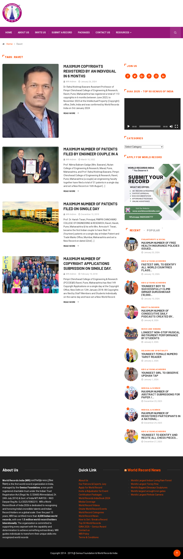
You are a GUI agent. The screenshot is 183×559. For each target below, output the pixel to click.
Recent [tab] (133, 230)
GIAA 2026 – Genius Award (92, 526)
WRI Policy (84, 533)
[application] (152, 113)
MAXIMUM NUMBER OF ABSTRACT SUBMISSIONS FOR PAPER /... (160, 394)
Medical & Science (150, 388)
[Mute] (171, 126)
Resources (122, 32)
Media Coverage (87, 501)
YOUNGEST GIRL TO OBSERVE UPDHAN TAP (159, 374)
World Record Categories (91, 512)
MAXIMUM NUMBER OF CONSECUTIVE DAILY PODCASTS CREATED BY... (157, 313)
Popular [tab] (152, 230)
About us (23, 32)
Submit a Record (62, 32)
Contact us (103, 32)
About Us (83, 480)
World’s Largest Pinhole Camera (147, 494)
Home (8, 32)
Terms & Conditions (89, 537)
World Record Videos (89, 505)
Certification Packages (90, 494)
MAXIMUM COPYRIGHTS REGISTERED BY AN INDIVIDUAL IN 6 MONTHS (89, 71)
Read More (71, 113)
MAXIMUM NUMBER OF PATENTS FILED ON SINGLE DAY (90, 206)
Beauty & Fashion (150, 307)
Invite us (40, 32)
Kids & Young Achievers (153, 261)
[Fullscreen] (176, 126)
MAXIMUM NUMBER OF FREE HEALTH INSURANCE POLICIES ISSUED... (160, 245)
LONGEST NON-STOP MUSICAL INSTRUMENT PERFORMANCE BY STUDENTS (160, 335)
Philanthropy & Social (153, 239)
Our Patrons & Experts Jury (92, 484)
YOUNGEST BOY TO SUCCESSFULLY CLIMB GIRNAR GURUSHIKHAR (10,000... (155, 290)
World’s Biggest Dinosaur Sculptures (149, 487)
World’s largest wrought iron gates (148, 491)
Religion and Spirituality (154, 350)
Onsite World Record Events (93, 508)
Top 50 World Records (90, 523)
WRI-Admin (71, 81)
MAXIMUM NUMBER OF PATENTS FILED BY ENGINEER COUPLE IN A (90, 151)
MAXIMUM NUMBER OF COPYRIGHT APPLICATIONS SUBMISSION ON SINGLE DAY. (87, 263)
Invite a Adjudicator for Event (93, 491)
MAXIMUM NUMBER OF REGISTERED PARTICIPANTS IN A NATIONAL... (160, 415)
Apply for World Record (90, 487)
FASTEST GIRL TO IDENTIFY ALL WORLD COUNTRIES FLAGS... (158, 267)
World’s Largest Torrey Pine (145, 484)
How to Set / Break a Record (93, 519)
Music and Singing (151, 329)
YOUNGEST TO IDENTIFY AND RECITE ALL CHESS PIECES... (159, 436)
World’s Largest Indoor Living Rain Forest (151, 480)
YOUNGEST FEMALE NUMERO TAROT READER (159, 355)
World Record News (88, 516)
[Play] (128, 126)
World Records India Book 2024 (94, 498)
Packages (84, 32)
